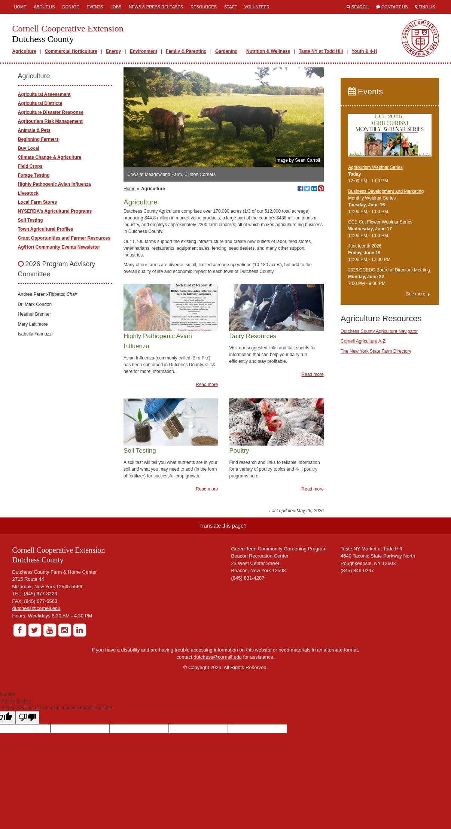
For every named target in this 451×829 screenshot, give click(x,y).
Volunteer (256, 6)
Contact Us (394, 6)
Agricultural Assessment (44, 94)
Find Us (427, 6)
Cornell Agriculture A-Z (363, 341)
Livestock (28, 193)
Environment (143, 51)
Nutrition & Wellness (268, 51)
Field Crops (30, 166)
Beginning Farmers (38, 139)
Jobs (116, 6)
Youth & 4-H (364, 51)
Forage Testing (34, 175)
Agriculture (24, 51)
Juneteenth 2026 (364, 246)
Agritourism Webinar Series (375, 167)
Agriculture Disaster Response (50, 112)
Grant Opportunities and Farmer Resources (64, 238)
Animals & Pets (34, 130)
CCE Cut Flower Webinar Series (380, 222)
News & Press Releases (156, 6)
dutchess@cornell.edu (36, 608)
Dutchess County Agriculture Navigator (379, 331)
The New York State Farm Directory (376, 351)
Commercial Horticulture (71, 51)
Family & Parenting (186, 51)
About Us (44, 6)
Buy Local (28, 148)
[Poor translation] (27, 717)
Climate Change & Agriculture (50, 157)
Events (95, 6)
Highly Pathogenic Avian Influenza (54, 184)
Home (20, 6)
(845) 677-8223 (40, 593)
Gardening (226, 51)
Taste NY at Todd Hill (321, 51)
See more (415, 294)
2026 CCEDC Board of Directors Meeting (389, 270)
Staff (230, 6)
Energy (113, 51)
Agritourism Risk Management (50, 121)
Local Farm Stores (37, 202)
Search (360, 6)
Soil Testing (30, 220)
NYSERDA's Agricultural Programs (55, 211)
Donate (71, 6)
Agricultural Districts (40, 103)
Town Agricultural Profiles (45, 229)
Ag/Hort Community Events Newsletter (59, 247)
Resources (204, 6)
